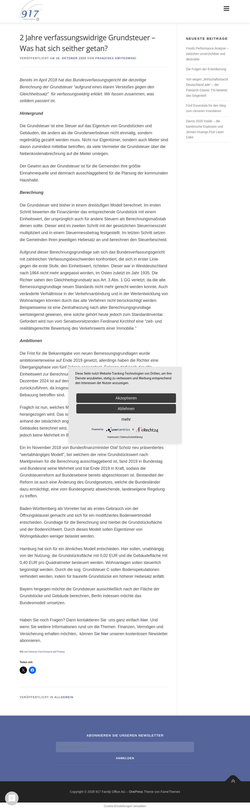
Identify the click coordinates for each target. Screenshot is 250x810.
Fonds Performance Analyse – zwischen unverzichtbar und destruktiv (207, 54)
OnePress (136, 792)
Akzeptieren (126, 398)
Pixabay (61, 651)
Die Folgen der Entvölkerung (206, 69)
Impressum (113, 437)
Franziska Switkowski (116, 58)
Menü (226, 8)
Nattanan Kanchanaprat (40, 651)
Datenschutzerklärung (131, 437)
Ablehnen (126, 408)
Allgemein (63, 697)
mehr (126, 419)
